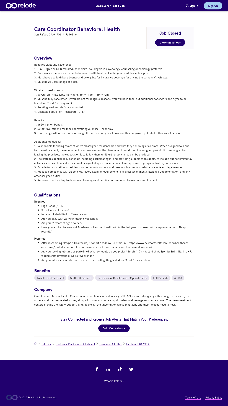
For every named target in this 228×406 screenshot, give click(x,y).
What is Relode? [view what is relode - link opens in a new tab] (114, 381)
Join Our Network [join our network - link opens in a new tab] (114, 328)
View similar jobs (170, 42)
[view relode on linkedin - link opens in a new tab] (108, 369)
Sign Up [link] (213, 5)
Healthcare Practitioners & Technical (75, 344)
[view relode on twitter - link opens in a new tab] (131, 369)
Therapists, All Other (110, 344)
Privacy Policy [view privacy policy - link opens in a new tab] (213, 397)
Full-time (46, 344)
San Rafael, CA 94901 (138, 344)
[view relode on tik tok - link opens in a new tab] (119, 369)
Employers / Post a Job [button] (110, 5)
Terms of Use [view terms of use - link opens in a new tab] (193, 397)
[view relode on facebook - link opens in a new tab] (96, 369)
